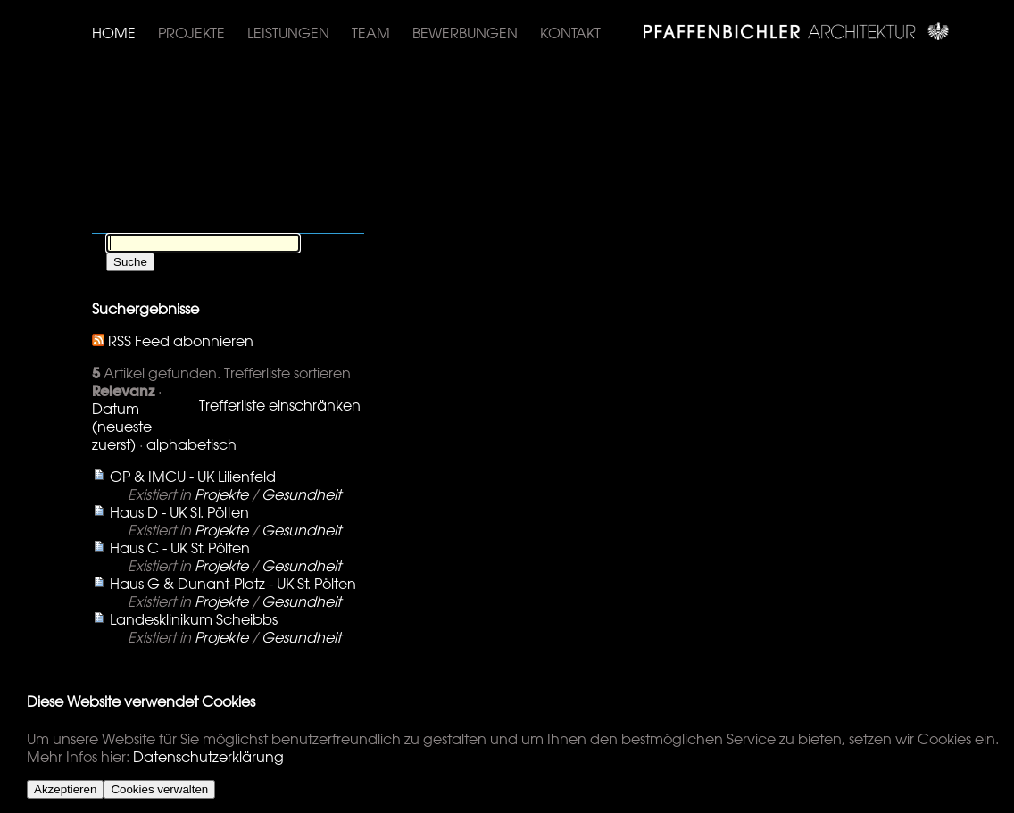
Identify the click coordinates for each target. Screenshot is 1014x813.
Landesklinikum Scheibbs (194, 619)
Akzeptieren (65, 789)
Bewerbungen (465, 33)
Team (371, 33)
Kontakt (570, 33)
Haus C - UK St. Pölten (180, 548)
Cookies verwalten (159, 789)
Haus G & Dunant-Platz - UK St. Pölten (233, 584)
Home (114, 33)
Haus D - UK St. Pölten (179, 512)
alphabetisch (191, 444)
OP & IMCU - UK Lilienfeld (193, 476)
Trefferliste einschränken (280, 405)
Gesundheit (301, 494)
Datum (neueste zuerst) (122, 426)
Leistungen (288, 33)
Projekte (191, 33)
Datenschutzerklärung (208, 757)
